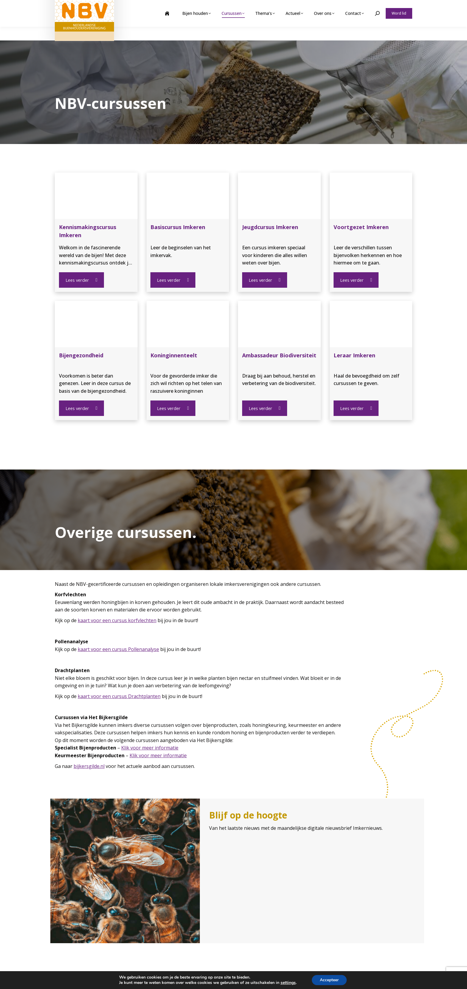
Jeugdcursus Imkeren (270, 227)
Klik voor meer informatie (149, 747)
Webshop (365, 7)
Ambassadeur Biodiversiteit (279, 355)
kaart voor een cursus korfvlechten (117, 619)
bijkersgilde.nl (89, 765)
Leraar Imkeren (354, 355)
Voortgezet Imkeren (361, 227)
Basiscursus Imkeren (177, 227)
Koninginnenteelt (173, 355)
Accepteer (329, 979)
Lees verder (81, 280)
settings (287, 982)
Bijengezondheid (81, 355)
